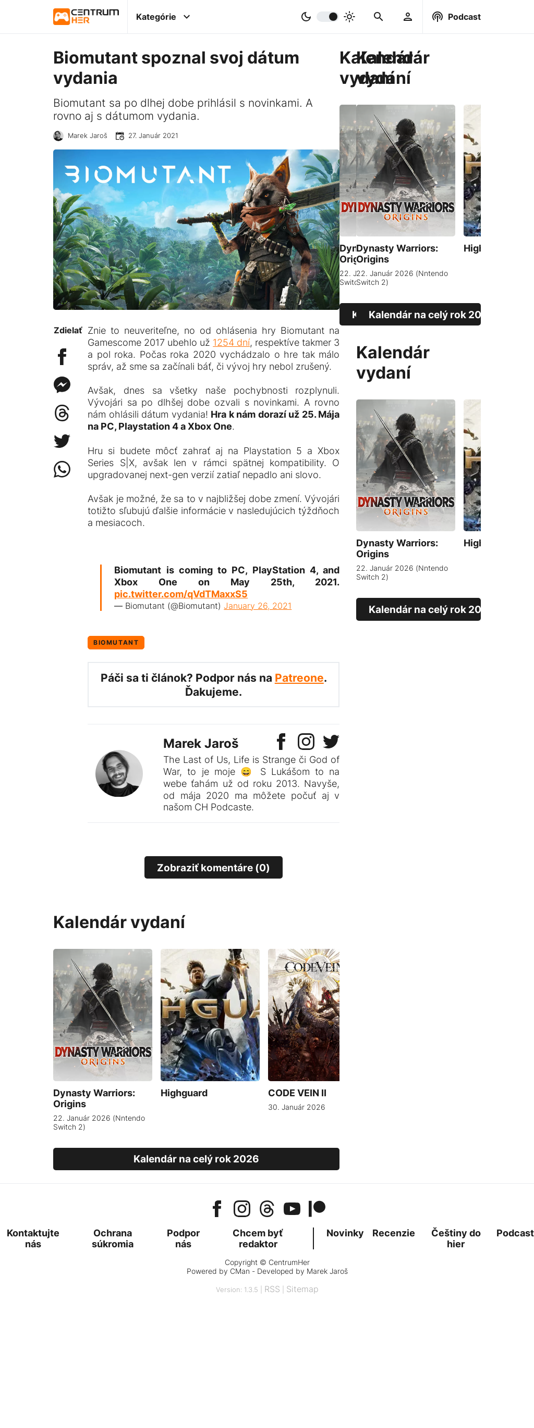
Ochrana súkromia (113, 1238)
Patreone (299, 677)
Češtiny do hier (456, 1238)
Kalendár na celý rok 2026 (358, 314)
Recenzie (393, 1232)
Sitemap (302, 1289)
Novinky (345, 1232)
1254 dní (231, 342)
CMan (240, 1271)
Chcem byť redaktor (258, 1238)
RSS (272, 1289)
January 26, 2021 (258, 605)
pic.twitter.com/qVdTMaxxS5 (181, 593)
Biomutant (116, 642)
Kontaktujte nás (33, 1238)
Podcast (515, 1232)
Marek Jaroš (87, 136)
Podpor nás (183, 1238)
